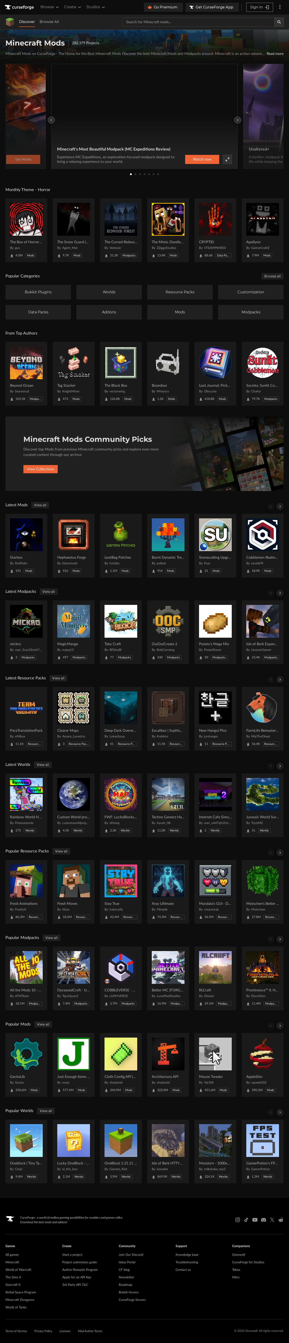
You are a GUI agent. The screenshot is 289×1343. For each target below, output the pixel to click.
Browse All (49, 22)
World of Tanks (16, 1307)
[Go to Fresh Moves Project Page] (74, 892)
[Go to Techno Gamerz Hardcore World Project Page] (168, 805)
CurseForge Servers (132, 1300)
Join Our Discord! (131, 1254)
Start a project (72, 1254)
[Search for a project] (198, 22)
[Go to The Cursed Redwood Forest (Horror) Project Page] (121, 230)
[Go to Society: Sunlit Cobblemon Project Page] (263, 374)
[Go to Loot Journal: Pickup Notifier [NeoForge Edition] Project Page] (215, 374)
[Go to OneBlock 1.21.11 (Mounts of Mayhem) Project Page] (121, 1151)
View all (40, 505)
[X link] (272, 1220)
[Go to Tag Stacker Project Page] (74, 374)
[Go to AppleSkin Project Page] (263, 1065)
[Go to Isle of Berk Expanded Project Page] (263, 632)
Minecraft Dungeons (19, 1300)
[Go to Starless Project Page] (26, 546)
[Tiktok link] (246, 1220)
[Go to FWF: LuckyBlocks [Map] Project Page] (121, 805)
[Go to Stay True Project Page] (121, 892)
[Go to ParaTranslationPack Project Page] (26, 719)
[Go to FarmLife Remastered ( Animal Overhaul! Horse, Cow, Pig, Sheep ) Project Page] (263, 719)
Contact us (183, 1269)
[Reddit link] (281, 1220)
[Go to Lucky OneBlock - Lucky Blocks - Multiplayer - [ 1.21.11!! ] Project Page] (74, 1151)
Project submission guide (79, 1262)
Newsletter (126, 1277)
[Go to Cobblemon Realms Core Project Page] (263, 546)
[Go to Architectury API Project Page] (168, 1065)
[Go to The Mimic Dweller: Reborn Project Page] (168, 230)
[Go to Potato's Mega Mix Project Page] (215, 632)
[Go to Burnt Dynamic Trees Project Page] (168, 546)
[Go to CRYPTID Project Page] (215, 230)
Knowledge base (187, 1254)
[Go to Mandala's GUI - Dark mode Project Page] (215, 892)
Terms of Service (16, 1331)
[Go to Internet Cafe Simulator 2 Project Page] (215, 805)
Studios (96, 7)
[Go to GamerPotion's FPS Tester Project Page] (263, 1151)
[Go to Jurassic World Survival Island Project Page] (263, 805)
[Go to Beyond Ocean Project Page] (26, 374)
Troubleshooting (187, 1262)
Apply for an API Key (76, 1277)
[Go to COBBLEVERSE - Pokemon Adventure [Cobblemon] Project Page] (121, 978)
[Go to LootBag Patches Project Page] (121, 546)
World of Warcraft (18, 1269)
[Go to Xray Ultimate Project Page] (168, 892)
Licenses (65, 1331)
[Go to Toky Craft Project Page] (121, 632)
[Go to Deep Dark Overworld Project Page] (121, 719)
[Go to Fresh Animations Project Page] (26, 892)
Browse (50, 7)
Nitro (235, 1277)
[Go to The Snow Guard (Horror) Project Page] (74, 230)
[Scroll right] (280, 506)
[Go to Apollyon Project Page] (263, 230)
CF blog (124, 1269)
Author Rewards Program (80, 1269)
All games (12, 1254)
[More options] (279, 7)
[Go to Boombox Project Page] (168, 374)
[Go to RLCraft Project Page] (215, 978)
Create (73, 7)
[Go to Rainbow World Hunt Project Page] (26, 805)
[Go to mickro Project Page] (26, 632)
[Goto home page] (20, 7)
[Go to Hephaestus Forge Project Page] (74, 546)
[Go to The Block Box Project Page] (121, 374)
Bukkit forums (129, 1292)
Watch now (202, 159)
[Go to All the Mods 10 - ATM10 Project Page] (26, 978)
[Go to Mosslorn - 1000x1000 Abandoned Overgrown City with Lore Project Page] (215, 1151)
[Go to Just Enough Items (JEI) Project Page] (74, 1065)
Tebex (236, 1269)
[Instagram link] (237, 1220)
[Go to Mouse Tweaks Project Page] (215, 1065)
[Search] (279, 22)
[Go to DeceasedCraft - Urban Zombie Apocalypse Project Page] (74, 978)
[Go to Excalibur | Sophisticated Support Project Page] (168, 719)
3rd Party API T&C (75, 1285)
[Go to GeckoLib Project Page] (26, 1065)
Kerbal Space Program (20, 1292)
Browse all (272, 276)
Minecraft (12, 1262)
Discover (27, 22)
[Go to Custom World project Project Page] (74, 805)
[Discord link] (263, 1220)
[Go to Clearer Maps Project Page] (74, 719)
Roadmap (125, 1285)
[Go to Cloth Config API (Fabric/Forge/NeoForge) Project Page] (121, 1065)
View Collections (40, 469)
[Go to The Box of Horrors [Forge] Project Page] (26, 230)
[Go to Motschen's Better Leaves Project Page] (263, 892)
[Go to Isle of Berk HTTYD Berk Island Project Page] (168, 1151)
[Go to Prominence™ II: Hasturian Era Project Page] (263, 978)
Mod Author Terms (90, 1331)
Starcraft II (12, 1285)
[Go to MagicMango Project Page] (74, 632)
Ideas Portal (127, 1262)
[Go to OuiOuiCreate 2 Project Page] (168, 632)
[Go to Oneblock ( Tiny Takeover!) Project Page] (26, 1151)
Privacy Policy (43, 1331)
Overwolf (238, 1254)
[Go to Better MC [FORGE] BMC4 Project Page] (168, 978)
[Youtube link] (255, 1220)
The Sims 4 (13, 1277)
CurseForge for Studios (248, 1262)
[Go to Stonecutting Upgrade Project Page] (215, 546)
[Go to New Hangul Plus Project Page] (215, 719)
